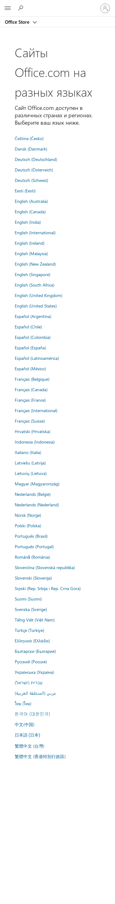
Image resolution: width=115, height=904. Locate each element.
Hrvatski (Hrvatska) (32, 431)
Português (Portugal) (34, 546)
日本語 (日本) (27, 735)
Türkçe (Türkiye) (29, 630)
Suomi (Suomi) (28, 599)
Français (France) (30, 400)
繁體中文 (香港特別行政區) (40, 756)
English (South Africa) (34, 285)
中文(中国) (24, 724)
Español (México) (30, 368)
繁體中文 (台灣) (29, 746)
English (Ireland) (29, 243)
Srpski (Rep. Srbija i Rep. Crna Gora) (48, 588)
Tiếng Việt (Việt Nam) (35, 620)
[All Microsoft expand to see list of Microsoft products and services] (7, 8)
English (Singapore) (32, 274)
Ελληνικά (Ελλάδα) (32, 640)
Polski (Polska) (28, 525)
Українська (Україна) (34, 672)
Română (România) (32, 557)
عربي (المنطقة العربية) (35, 693)
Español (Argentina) (33, 316)
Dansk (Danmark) (31, 149)
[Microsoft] (57, 4)
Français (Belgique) (32, 379)
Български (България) (35, 651)
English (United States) (36, 306)
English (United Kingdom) (38, 295)
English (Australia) (31, 201)
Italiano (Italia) (28, 452)
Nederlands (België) (33, 494)
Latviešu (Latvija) (30, 463)
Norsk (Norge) (28, 515)
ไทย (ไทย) (23, 703)
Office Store (18, 22)
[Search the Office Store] (21, 8)
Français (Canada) (31, 389)
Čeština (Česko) (29, 138)
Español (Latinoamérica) (37, 358)
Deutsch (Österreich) (34, 170)
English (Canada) (30, 211)
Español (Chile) (28, 326)
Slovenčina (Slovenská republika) (45, 567)
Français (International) (36, 410)
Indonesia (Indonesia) (35, 442)
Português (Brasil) (31, 536)
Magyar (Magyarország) (37, 483)
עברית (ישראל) (28, 682)
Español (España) (30, 347)
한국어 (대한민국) (32, 714)
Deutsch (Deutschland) (36, 159)
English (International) (35, 232)
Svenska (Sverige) (31, 609)
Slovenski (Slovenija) (33, 578)
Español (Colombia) (33, 337)
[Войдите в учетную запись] (105, 8)
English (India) (28, 222)
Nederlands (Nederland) (37, 504)
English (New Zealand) (35, 264)
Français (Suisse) (30, 421)
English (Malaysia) (31, 253)
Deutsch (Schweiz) (31, 180)
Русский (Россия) (31, 661)
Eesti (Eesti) (25, 190)
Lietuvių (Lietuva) (31, 473)
